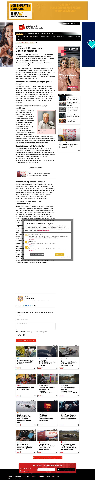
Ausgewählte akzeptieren (37, 254)
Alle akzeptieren (60, 254)
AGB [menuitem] (10, 476)
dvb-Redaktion (29, 298)
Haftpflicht (25, 42)
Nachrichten (19, 33)
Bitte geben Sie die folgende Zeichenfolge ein (31, 332)
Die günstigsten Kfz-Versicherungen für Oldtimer (25, 362)
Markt (32, 42)
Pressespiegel (65, 23)
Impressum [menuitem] (26, 476)
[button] (36, 42)
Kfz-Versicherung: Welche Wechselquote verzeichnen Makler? (69, 390)
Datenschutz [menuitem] (17, 476)
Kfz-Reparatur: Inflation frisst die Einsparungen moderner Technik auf (24, 418)
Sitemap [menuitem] (41, 476)
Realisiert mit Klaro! (65, 257)
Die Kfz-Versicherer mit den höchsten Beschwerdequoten (68, 416)
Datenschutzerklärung (43, 230)
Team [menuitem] (48, 476)
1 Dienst (31, 245)
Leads (37, 33)
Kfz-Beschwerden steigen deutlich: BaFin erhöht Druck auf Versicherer (68, 446)
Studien (43, 33)
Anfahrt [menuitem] (34, 476)
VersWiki (50, 33)
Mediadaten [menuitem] (55, 476)
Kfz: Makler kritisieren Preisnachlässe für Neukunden (46, 417)
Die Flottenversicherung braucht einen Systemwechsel (69, 362)
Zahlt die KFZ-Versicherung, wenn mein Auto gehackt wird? (25, 446)
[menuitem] (65, 23)
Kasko (18, 42)
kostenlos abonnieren (66, 470)
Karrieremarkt (29, 33)
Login (73, 23)
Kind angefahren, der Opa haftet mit (25, 388)
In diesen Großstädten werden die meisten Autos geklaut (47, 362)
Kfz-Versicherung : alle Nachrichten (47, 458)
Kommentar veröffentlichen (26, 340)
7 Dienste (31, 239)
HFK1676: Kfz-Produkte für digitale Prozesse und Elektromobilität (47, 446)
